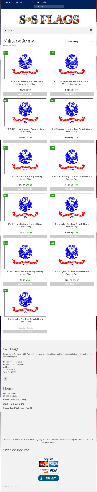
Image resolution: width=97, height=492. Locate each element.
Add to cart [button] (25, 94)
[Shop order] (79, 41)
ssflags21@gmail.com (18, 364)
